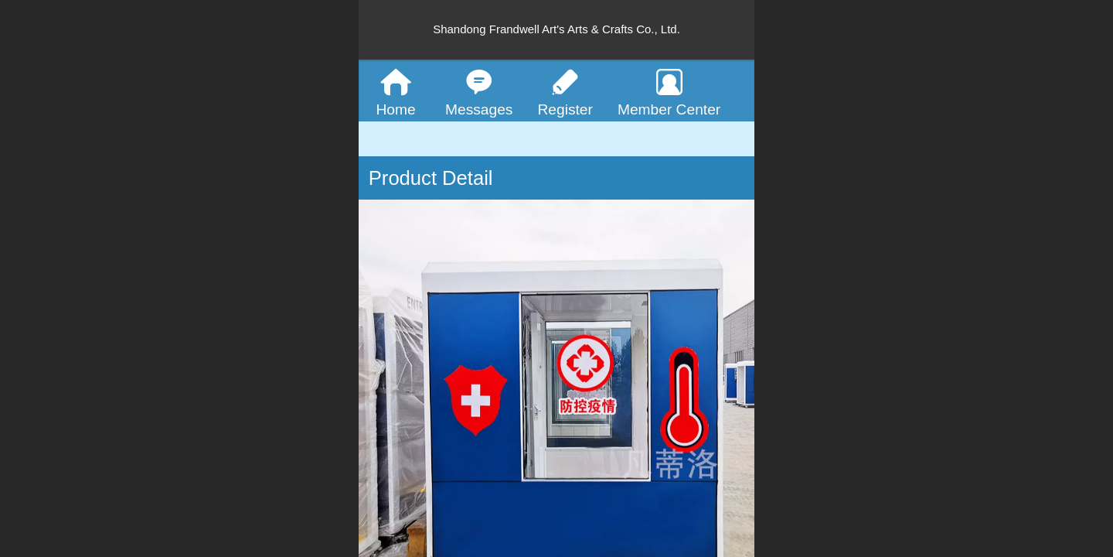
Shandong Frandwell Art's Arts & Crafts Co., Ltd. (556, 29)
